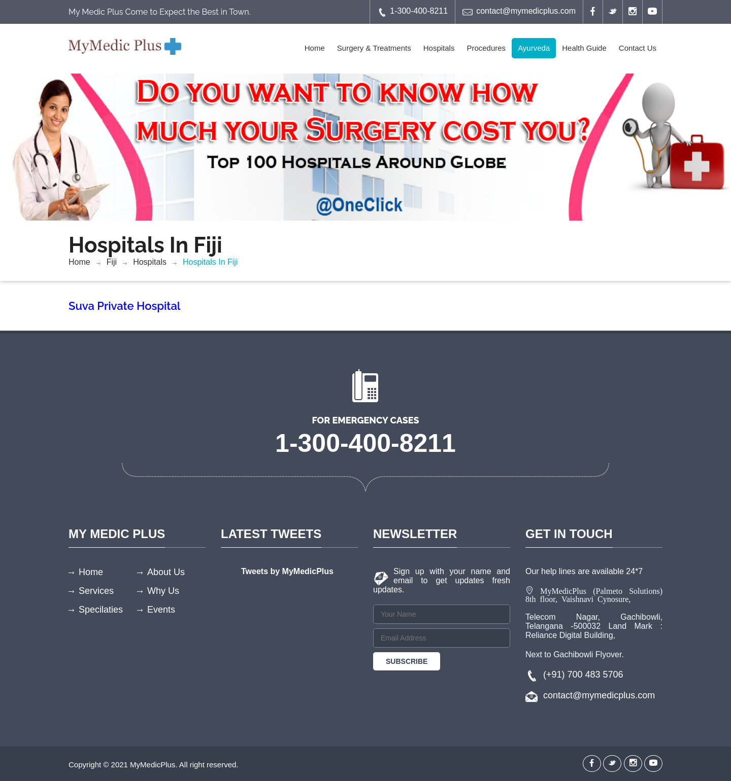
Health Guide (584, 48)
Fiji (112, 262)
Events (161, 610)
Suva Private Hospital (124, 305)
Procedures (486, 48)
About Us (166, 572)
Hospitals (439, 48)
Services (96, 591)
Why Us (163, 591)
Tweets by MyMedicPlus (287, 571)
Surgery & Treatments (374, 48)
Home (315, 48)
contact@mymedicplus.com (519, 12)
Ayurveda (534, 48)
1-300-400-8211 (412, 12)
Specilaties (101, 610)
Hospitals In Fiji (210, 262)
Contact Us (637, 48)
